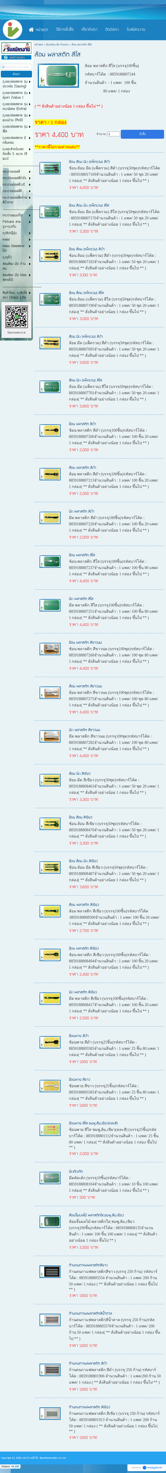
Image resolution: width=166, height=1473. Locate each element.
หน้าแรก (39, 44)
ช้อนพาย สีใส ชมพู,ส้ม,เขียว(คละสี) (93, 1123)
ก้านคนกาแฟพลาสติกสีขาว (88, 1265)
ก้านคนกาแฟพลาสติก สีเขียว (89, 1407)
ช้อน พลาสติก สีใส (82, 555)
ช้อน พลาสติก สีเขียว (84, 949)
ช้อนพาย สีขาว (79, 1080)
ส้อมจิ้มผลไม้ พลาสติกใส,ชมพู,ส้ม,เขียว (96, 1215)
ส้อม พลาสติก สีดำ (82, 468)
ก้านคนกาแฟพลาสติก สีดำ (88, 1364)
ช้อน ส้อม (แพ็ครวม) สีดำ (87, 249)
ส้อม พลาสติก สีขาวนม (85, 686)
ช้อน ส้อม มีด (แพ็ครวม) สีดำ (89, 162)
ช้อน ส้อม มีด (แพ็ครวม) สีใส (89, 206)
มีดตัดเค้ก (76, 1172)
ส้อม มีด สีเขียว (80, 774)
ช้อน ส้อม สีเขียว (80, 817)
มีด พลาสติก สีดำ (81, 512)
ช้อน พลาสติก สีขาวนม (85, 643)
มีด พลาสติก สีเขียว (83, 992)
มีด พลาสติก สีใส (81, 599)
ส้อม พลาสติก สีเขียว (84, 905)
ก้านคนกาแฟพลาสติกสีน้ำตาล (90, 1314)
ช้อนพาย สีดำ (79, 1036)
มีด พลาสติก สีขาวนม (84, 730)
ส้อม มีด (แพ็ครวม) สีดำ (86, 337)
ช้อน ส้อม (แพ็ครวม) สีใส (86, 293)
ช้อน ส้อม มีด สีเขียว (83, 861)
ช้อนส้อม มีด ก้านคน (57, 44)
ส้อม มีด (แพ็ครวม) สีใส (85, 380)
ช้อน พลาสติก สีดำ (82, 424)
